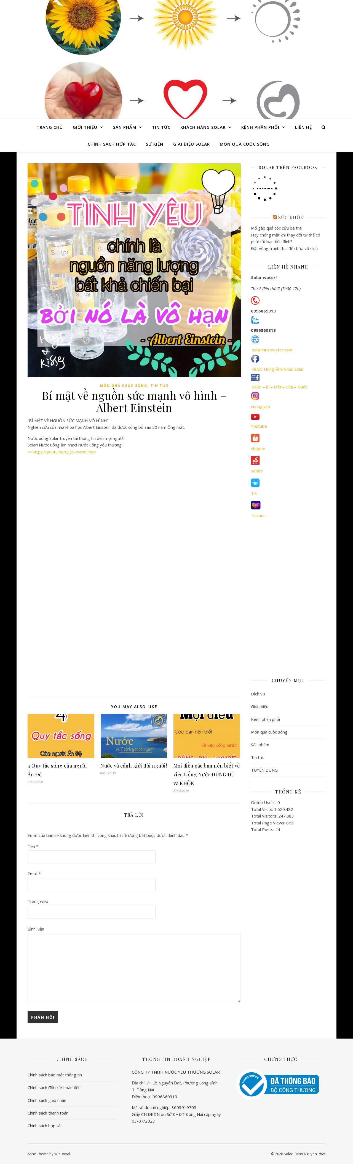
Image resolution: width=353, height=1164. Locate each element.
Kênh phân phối (260, 127)
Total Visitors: (264, 816)
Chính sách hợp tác (112, 144)
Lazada (259, 515)
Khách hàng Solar (203, 127)
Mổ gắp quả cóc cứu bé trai (276, 228)
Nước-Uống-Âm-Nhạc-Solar (278, 369)
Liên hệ (303, 127)
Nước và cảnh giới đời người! (133, 765)
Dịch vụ (258, 694)
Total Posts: (263, 829)
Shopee (258, 448)
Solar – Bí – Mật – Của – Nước (279, 387)
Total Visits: (262, 809)
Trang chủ (50, 127)
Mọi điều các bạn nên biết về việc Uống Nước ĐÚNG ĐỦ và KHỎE (206, 774)
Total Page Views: (268, 823)
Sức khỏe (291, 217)
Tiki (254, 493)
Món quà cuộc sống (245, 144)
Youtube (259, 426)
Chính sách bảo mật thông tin (55, 1075)
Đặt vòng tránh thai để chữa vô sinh (284, 248)
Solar (176, 54)
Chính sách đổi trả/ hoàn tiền (54, 1087)
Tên (33, 846)
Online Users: (264, 802)
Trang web (38, 901)
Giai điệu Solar (191, 144)
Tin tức (161, 127)
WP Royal (62, 1153)
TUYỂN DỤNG (264, 770)
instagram (260, 406)
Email (34, 873)
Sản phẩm (124, 127)
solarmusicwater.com (272, 350)
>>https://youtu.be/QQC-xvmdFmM (62, 451)
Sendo (257, 471)
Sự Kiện (154, 144)
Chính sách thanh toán (48, 1113)
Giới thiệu (85, 127)
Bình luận (36, 929)
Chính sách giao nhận (47, 1100)
